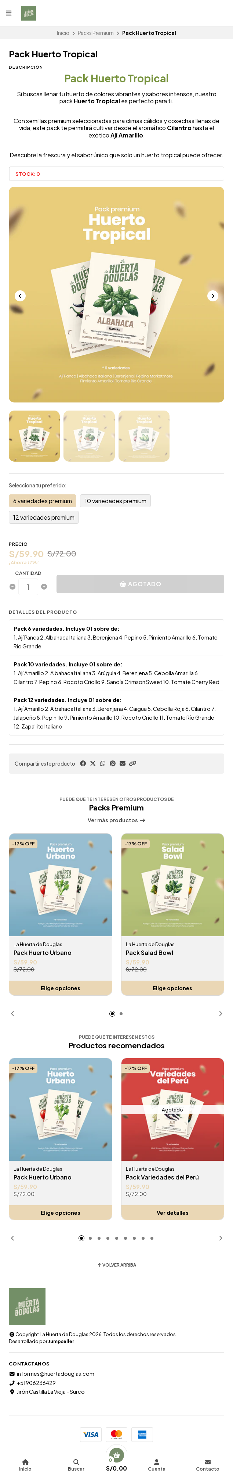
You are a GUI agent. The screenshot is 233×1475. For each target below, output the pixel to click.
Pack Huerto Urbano (43, 952)
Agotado (140, 584)
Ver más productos (117, 820)
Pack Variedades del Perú (162, 1177)
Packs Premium (96, 33)
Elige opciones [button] (60, 988)
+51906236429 (32, 1382)
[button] (132, 763)
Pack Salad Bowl (149, 952)
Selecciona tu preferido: (38, 485)
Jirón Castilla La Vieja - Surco (47, 1391)
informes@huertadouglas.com (51, 1373)
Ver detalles (173, 1212)
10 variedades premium (115, 501)
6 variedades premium (42, 501)
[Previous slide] (20, 295)
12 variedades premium (43, 517)
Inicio (63, 33)
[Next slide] (212, 295)
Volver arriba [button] (116, 1265)
